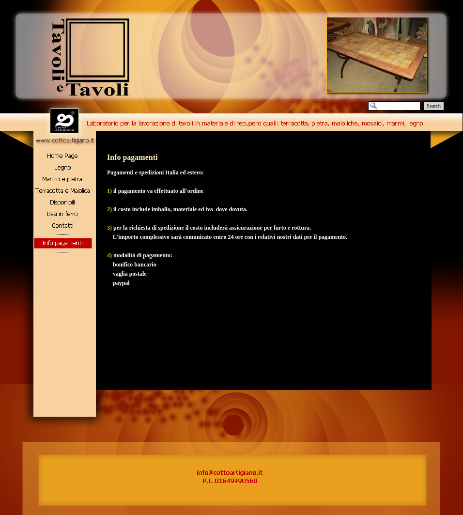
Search (434, 106)
